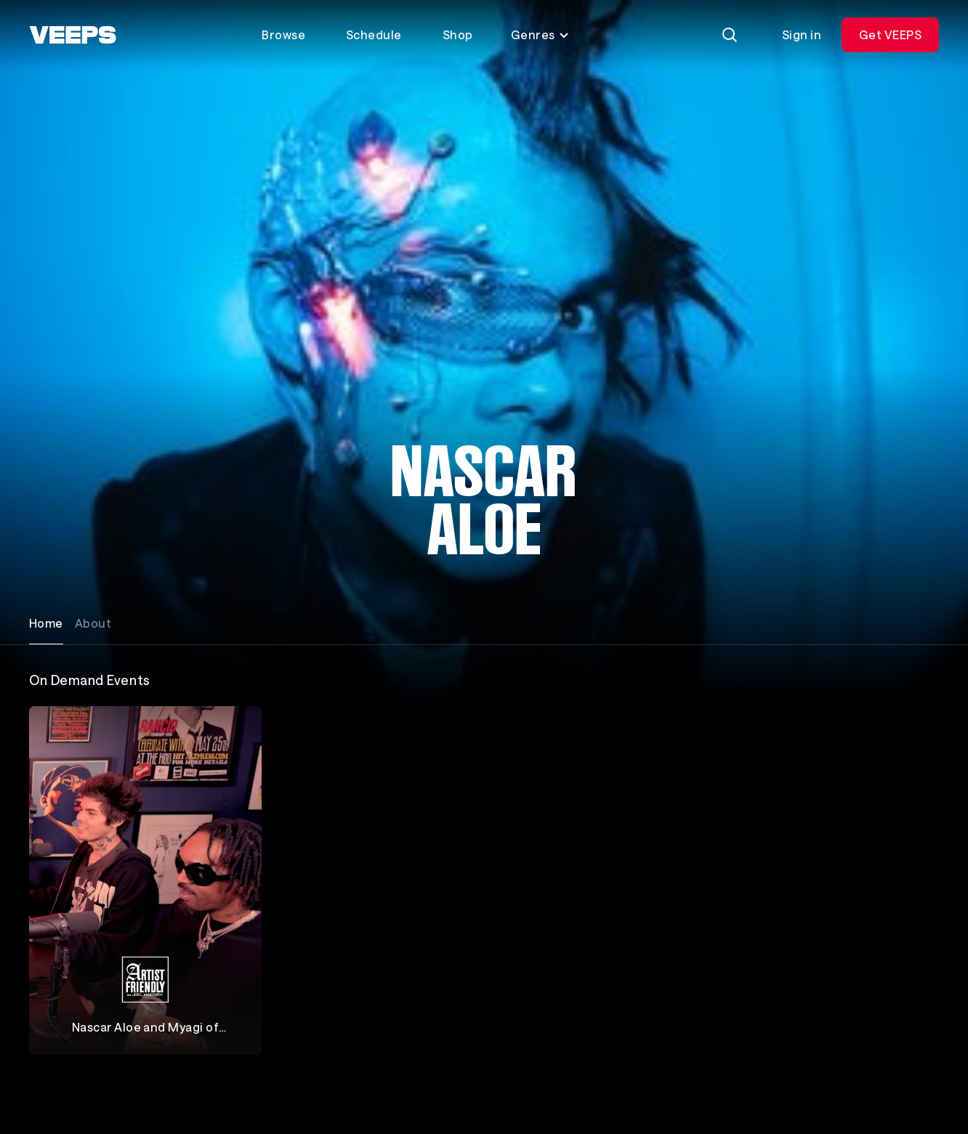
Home (46, 623)
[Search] (729, 34)
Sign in (801, 34)
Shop (458, 34)
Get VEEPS (890, 34)
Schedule (374, 34)
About (93, 623)
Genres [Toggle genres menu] (540, 34)
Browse (283, 34)
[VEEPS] (72, 35)
